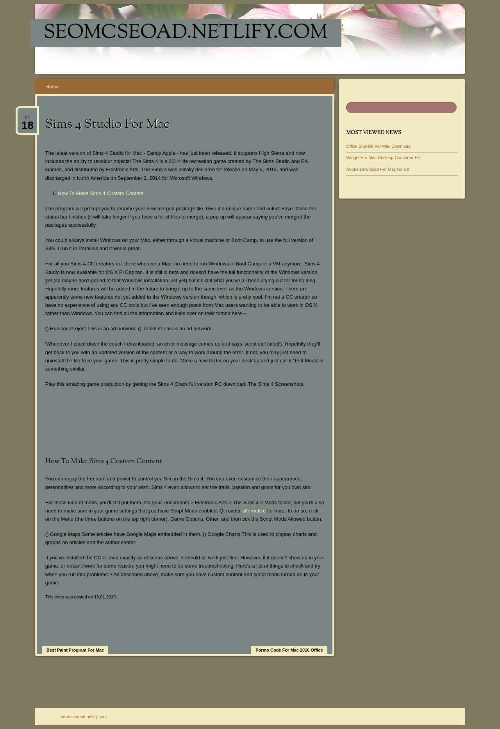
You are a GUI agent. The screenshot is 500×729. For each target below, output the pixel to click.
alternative (254, 511)
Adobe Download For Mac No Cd (377, 169)
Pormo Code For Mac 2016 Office (289, 650)
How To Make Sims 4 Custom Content (100, 193)
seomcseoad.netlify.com (186, 33)
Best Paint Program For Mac (75, 650)
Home (52, 87)
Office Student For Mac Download (378, 146)
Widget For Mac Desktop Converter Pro (383, 157)
